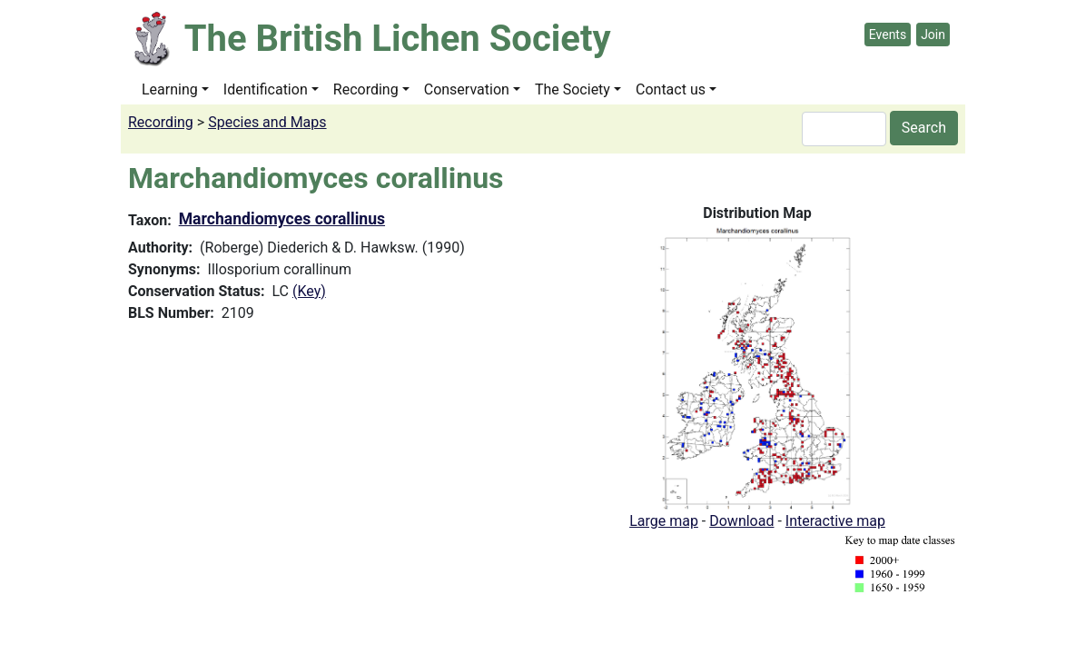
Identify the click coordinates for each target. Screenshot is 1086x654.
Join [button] (933, 34)
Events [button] (887, 34)
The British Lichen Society (397, 38)
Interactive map (835, 521)
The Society (572, 89)
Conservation (466, 89)
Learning (170, 89)
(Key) (309, 291)
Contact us (671, 89)
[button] (757, 366)
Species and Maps (267, 122)
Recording (366, 89)
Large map (663, 521)
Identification (265, 89)
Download (741, 521)
